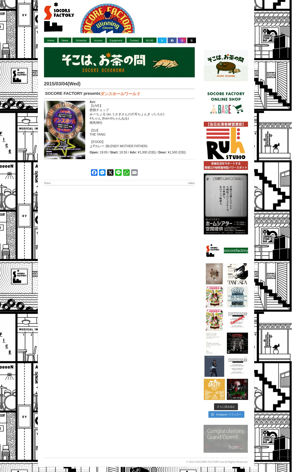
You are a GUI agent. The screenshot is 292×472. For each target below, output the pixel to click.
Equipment (116, 40)
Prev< (47, 183)
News (65, 40)
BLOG (149, 40)
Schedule (81, 40)
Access (98, 40)
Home (50, 40)
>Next (191, 183)
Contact (134, 40)
